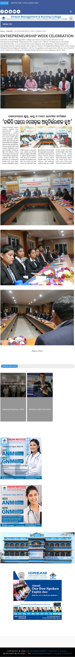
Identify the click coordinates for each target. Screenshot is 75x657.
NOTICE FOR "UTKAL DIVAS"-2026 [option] (24, 3)
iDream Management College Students (51, 653)
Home (2, 31)
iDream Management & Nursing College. (47, 651)
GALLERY (9, 31)
